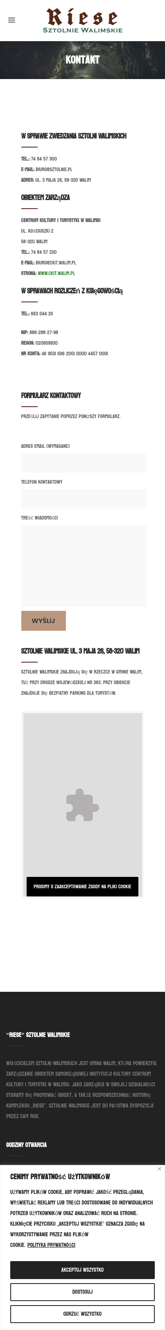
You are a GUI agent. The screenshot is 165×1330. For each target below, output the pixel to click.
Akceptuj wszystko (82, 1270)
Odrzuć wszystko (82, 1314)
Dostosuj (82, 1292)
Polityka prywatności (51, 1245)
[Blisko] (159, 1169)
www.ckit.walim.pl (56, 273)
